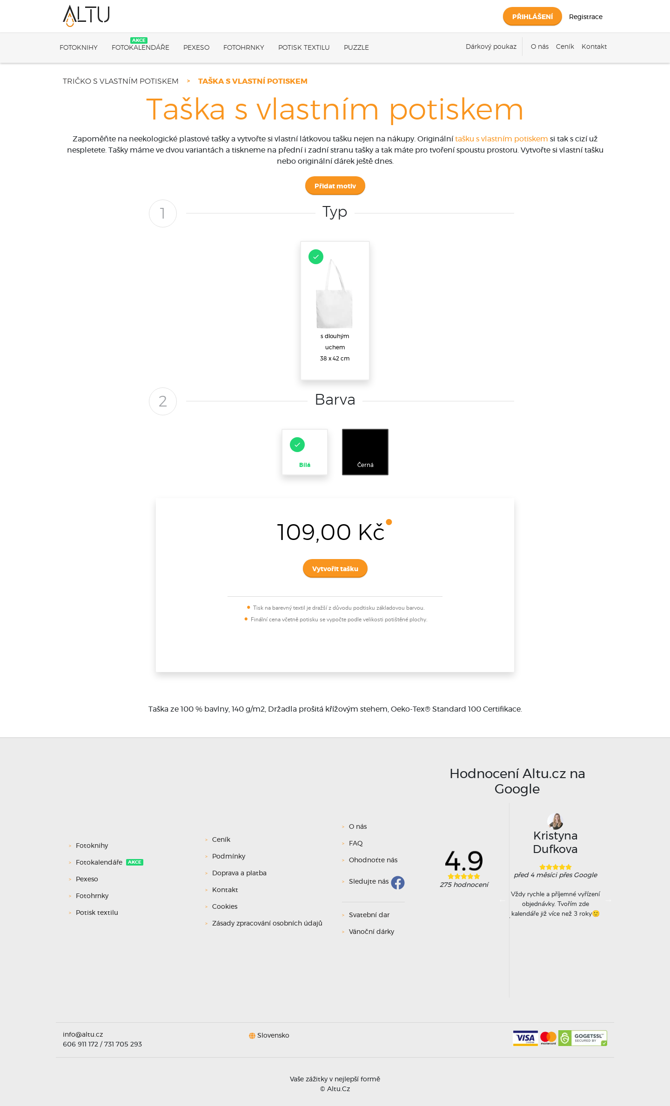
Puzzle (356, 48)
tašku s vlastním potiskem (501, 139)
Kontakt (594, 47)
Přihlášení (532, 17)
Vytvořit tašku (335, 569)
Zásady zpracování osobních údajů (267, 923)
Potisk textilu (304, 48)
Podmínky (228, 856)
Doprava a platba (239, 873)
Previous (502, 900)
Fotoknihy (79, 48)
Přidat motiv (335, 186)
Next (608, 900)
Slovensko (273, 1035)
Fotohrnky (243, 48)
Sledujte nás (369, 882)
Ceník (565, 47)
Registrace (586, 17)
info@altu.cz (83, 1035)
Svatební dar (369, 915)
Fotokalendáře (140, 48)
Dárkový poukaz (491, 47)
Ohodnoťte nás (373, 860)
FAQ (356, 843)
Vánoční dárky (371, 932)
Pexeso (196, 48)
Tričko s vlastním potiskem (121, 81)
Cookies (224, 907)
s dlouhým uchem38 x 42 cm (334, 305)
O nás (540, 47)
